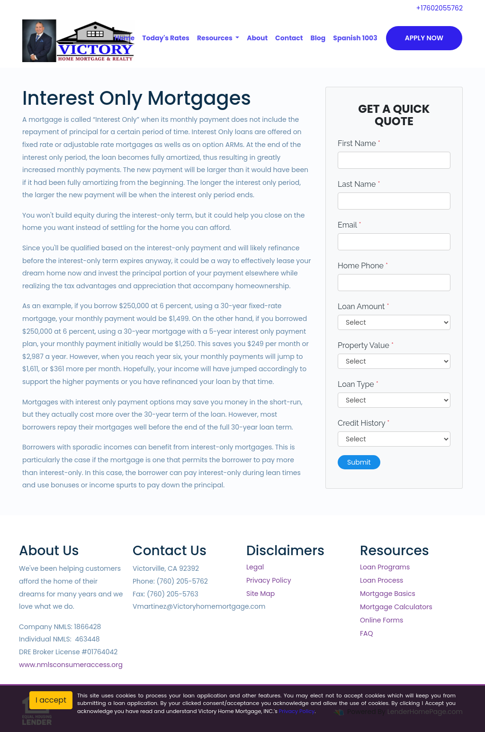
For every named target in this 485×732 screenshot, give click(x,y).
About (257, 38)
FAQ (366, 633)
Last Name (359, 184)
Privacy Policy (268, 580)
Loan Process (381, 580)
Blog (317, 38)
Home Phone (363, 265)
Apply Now (424, 38)
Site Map (260, 593)
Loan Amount (363, 306)
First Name (359, 143)
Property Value (366, 345)
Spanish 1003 (355, 38)
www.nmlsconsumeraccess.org (71, 664)
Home (125, 38)
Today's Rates (165, 38)
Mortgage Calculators (396, 607)
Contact (289, 38)
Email (349, 224)
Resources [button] (215, 38)
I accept (51, 700)
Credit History (363, 423)
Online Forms (381, 620)
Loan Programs (385, 567)
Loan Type (358, 384)
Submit (359, 462)
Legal (255, 567)
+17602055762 (439, 8)
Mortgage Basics (387, 593)
